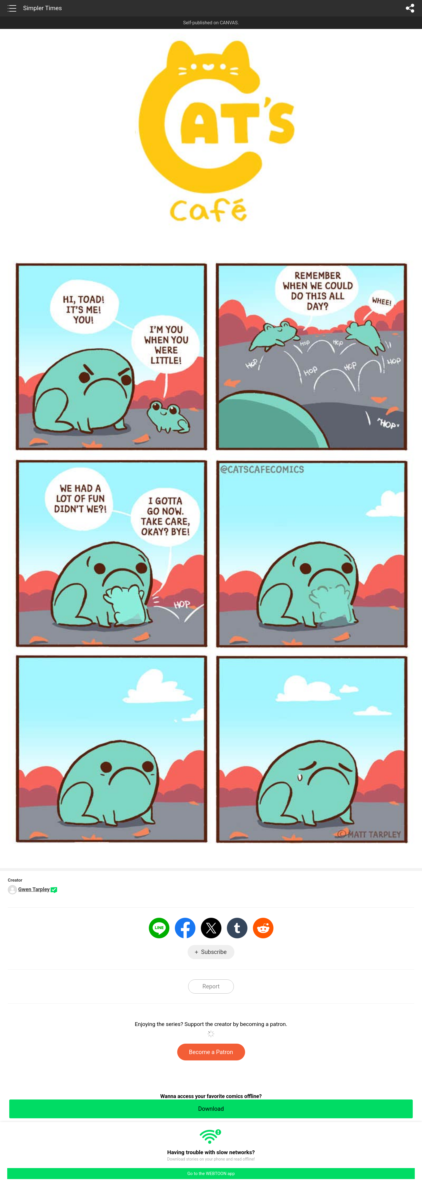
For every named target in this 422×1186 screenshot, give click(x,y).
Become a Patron (211, 1052)
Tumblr (237, 928)
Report (210, 986)
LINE (159, 928)
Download (211, 1108)
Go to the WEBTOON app (211, 1173)
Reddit (263, 928)
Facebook (185, 928)
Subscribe (214, 951)
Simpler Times (42, 8)
